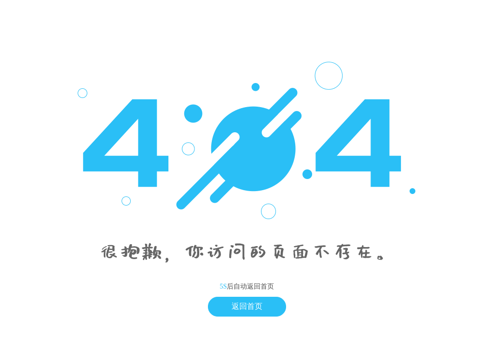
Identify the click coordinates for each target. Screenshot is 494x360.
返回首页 (247, 306)
